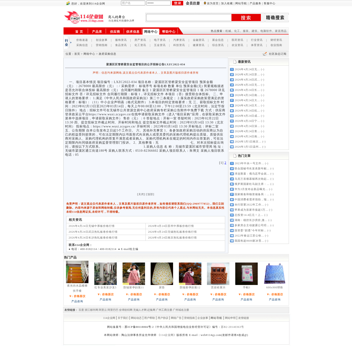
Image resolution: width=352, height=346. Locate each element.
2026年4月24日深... (247, 126)
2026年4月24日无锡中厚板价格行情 (92, 226)
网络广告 (176, 318)
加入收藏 (227, 3)
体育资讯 (257, 45)
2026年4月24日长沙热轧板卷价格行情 (93, 237)
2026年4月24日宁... (247, 121)
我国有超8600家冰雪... (249, 240)
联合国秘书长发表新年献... (252, 168)
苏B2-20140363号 (232, 326)
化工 (237, 31)
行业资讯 (257, 40)
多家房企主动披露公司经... (252, 225)
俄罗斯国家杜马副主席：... (252, 184)
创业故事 (102, 40)
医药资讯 (237, 40)
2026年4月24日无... (247, 69)
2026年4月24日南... (247, 95)
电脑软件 (266, 31)
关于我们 (123, 318)
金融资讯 (199, 40)
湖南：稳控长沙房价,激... (251, 220)
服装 (246, 31)
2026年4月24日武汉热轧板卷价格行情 (93, 231)
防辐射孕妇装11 (133, 287)
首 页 (79, 31)
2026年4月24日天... (247, 105)
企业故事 (202, 318)
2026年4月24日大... (247, 100)
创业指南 (276, 45)
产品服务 (255, 3)
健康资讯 (199, 45)
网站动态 (136, 318)
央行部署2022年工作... (249, 204)
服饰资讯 (121, 40)
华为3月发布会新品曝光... (251, 189)
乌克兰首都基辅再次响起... (252, 178)
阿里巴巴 (113, 309)
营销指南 (102, 45)
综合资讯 (218, 45)
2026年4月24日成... (247, 115)
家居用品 (281, 31)
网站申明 (230, 318)
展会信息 (218, 40)
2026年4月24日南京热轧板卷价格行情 (172, 237)
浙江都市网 (91, 309)
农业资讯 (237, 45)
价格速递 (82, 40)
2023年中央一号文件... (249, 163)
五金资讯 (160, 45)
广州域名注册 (181, 309)
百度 (81, 309)
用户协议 (163, 318)
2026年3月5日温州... (248, 146)
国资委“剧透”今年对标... (250, 230)
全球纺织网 (125, 309)
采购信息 (82, 45)
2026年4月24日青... (247, 131)
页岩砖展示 (218, 287)
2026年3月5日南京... (248, 141)
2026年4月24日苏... (247, 74)
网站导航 (241, 3)
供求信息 (133, 31)
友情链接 (243, 318)
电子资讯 (160, 40)
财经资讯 (276, 40)
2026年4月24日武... (247, 79)
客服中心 (269, 3)
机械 (228, 31)
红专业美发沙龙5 (106, 287)
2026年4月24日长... (247, 90)
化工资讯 (140, 45)
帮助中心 (169, 31)
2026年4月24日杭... (247, 110)
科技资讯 (179, 45)
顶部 (150, 194)
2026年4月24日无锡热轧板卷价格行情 (172, 231)
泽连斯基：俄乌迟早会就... (252, 173)
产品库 (97, 31)
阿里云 (103, 309)
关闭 (141, 194)
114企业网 (109, 318)
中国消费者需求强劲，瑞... (252, 199)
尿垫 (162, 287)
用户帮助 (149, 318)
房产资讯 (140, 40)
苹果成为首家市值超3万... (251, 209)
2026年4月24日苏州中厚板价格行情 (171, 226)
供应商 (115, 31)
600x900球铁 (274, 287)
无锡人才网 (140, 309)
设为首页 (213, 3)
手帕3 (246, 287)
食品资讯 (121, 45)
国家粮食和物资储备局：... (252, 194)
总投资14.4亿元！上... (249, 215)
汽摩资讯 (179, 40)
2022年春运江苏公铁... (249, 235)
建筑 (254, 31)
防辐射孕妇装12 (190, 287)
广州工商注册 (164, 309)
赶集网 (151, 309)
